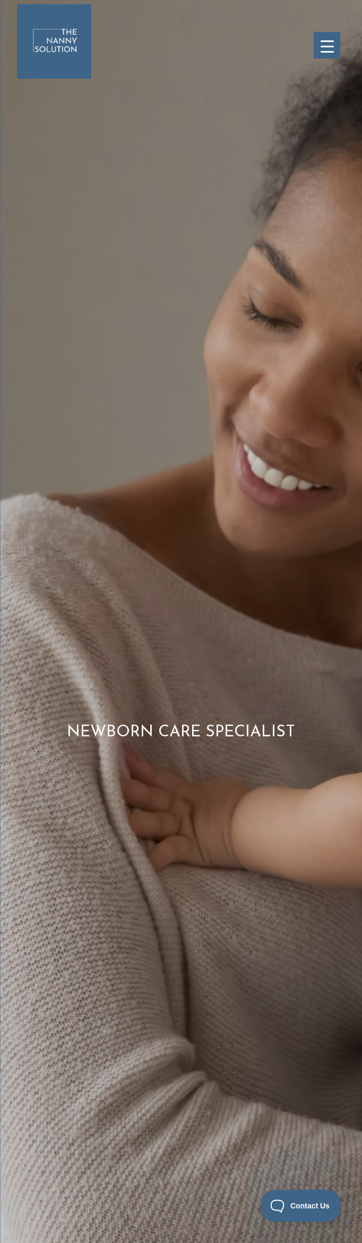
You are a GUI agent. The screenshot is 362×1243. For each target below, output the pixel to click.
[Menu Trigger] (327, 45)
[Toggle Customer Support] (301, 1206)
